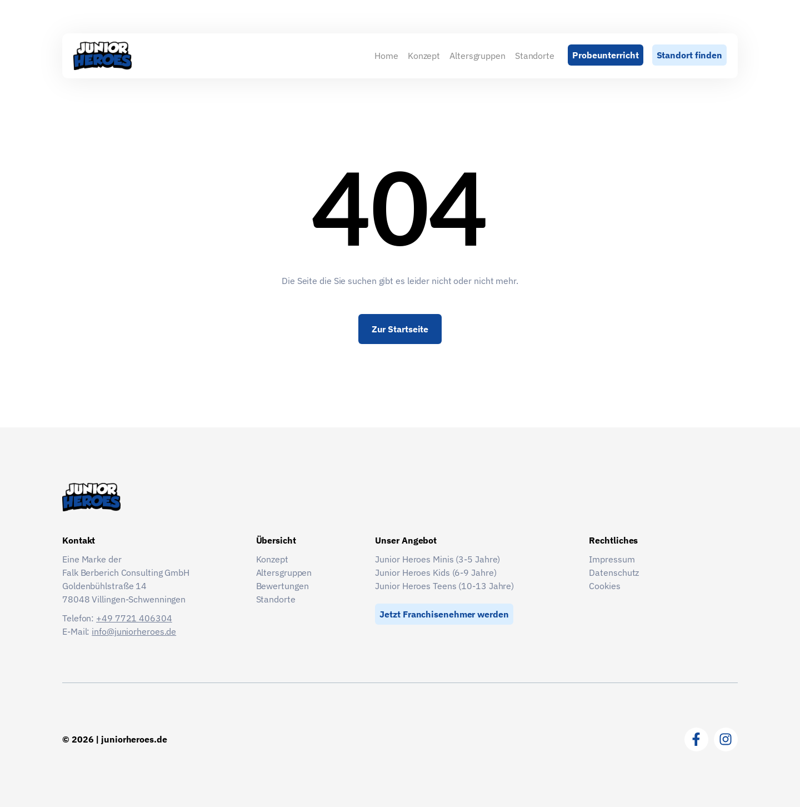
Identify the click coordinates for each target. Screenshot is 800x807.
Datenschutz (614, 572)
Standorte (534, 55)
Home (386, 55)
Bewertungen (282, 585)
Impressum (611, 559)
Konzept (424, 55)
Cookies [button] (604, 585)
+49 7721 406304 (134, 618)
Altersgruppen (477, 55)
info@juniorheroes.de (134, 631)
